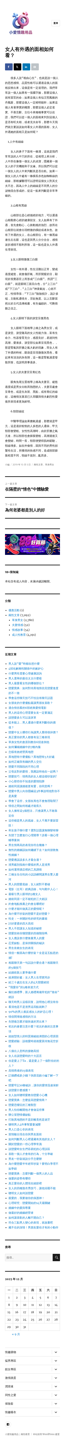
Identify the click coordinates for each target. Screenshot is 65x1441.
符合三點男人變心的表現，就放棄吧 (30, 1222)
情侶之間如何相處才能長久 (25, 806)
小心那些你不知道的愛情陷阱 (26, 781)
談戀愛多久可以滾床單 (22, 717)
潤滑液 (9, 1386)
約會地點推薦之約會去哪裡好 (26, 904)
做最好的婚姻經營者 (20, 1212)
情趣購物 (10, 1352)
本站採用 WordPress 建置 (46, 1434)
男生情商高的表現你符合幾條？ (27, 845)
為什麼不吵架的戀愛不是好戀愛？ (29, 913)
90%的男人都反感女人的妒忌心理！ (31, 1011)
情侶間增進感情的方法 (22, 1016)
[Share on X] (17, 66)
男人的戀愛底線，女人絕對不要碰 (29, 884)
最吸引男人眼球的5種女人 (24, 894)
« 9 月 (16, 1334)
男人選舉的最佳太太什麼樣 (25, 678)
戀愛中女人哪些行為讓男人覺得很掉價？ (33, 732)
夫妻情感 (17, 625)
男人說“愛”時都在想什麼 (24, 663)
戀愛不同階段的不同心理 (23, 766)
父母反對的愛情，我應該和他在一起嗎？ (33, 771)
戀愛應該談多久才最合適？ (25, 859)
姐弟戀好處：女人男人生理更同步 (29, 977)
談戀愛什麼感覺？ (19, 1090)
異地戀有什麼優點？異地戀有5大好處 (31, 756)
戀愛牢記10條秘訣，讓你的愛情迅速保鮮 (33, 1085)
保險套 (9, 1403)
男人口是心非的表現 (20, 1129)
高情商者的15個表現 (21, 1070)
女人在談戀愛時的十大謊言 (25, 1056)
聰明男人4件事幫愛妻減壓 (24, 1124)
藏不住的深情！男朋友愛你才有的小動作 (33, 1227)
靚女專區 (10, 1369)
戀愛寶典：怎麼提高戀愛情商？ (27, 1100)
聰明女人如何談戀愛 (20, 1193)
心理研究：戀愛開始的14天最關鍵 (29, 1203)
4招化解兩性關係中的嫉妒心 (26, 668)
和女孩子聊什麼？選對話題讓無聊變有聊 (33, 830)
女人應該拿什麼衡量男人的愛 (26, 938)
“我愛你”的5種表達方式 (23, 987)
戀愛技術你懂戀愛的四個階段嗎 (27, 933)
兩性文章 (38, 464)
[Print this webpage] (35, 66)
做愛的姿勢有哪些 (19, 1178)
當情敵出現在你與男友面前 (25, 1134)
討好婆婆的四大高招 (20, 923)
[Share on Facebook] (9, 66)
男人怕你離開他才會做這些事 (26, 1109)
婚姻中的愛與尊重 (19, 1208)
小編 (7, 464)
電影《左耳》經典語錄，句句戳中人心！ (33, 889)
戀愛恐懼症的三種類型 (22, 1105)
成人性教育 (19, 634)
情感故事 (17, 630)
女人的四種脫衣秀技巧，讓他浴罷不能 (32, 1188)
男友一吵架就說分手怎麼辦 (25, 1159)
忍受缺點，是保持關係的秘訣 (26, 943)
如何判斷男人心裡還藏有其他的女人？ (32, 1139)
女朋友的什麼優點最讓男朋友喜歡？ (30, 703)
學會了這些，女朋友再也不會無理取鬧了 (33, 801)
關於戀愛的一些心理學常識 (25, 1144)
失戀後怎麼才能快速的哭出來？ (27, 1021)
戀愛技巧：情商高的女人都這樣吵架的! (32, 776)
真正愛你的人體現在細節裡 (25, 1183)
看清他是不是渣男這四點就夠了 (27, 1007)
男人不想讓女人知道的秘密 (25, 928)
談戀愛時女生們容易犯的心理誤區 (29, 1149)
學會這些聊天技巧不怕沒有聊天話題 (30, 698)
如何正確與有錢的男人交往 (25, 761)
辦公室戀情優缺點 (19, 1114)
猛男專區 (10, 1360)
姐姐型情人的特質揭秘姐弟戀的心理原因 (33, 1036)
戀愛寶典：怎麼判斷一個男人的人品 (30, 1173)
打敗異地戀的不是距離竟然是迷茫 (29, 1119)
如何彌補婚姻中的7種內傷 (24, 747)
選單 (55, 23)
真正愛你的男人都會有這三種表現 (29, 737)
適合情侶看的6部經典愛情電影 (27, 707)
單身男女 (49, 464)
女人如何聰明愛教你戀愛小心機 (27, 1095)
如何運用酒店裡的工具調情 (25, 869)
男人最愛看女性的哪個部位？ (26, 683)
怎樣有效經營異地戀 (20, 752)
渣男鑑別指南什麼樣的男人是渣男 (29, 864)
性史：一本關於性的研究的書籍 (27, 918)
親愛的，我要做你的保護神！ (26, 1198)
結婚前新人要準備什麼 (22, 972)
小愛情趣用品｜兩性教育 (17, 1434)
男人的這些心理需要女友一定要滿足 (30, 712)
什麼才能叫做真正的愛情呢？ (26, 908)
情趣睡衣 (10, 1412)
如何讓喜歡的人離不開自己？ (26, 1217)
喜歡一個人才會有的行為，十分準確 (30, 1154)
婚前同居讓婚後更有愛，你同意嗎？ (30, 786)
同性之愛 (10, 1395)
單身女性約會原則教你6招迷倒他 (28, 742)
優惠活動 (14, 610)
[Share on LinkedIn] (26, 66)
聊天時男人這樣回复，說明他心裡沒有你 (33, 1002)
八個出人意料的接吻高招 (23, 1051)
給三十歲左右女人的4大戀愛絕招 (28, 982)
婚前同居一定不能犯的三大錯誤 (27, 899)
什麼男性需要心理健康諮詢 (25, 673)
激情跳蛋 (10, 1378)
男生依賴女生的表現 (20, 948)
